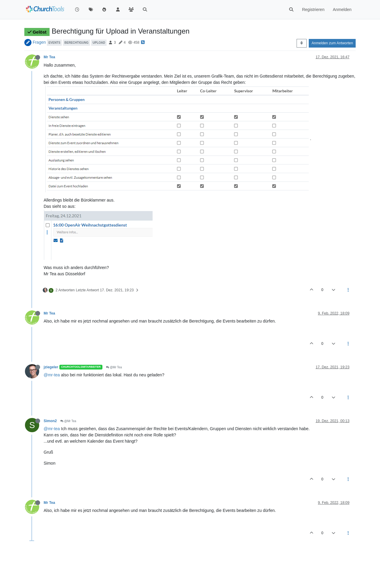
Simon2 (50, 421)
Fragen (39, 42)
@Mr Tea (114, 367)
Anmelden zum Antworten (332, 43)
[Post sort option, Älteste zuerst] (301, 43)
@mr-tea (52, 374)
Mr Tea (49, 57)
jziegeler (51, 367)
